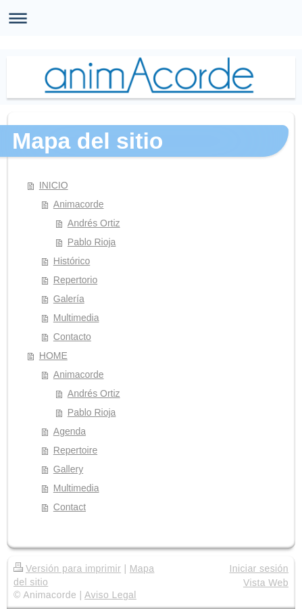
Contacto (72, 336)
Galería (68, 298)
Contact (69, 507)
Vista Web (265, 582)
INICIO (53, 185)
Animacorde (78, 204)
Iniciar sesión (258, 568)
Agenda (69, 431)
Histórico (71, 260)
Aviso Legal (110, 594)
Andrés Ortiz (94, 223)
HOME (53, 355)
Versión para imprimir (67, 568)
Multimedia (76, 317)
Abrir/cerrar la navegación (151, 17)
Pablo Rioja (92, 242)
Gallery (68, 469)
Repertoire (75, 450)
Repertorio (75, 279)
